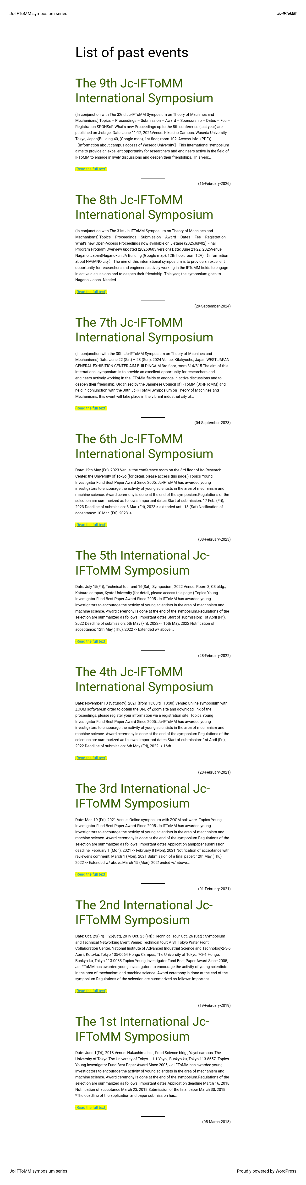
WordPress (286, 1171)
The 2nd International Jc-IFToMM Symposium (144, 912)
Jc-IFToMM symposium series (38, 13)
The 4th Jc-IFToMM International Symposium (144, 679)
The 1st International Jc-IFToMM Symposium (142, 1029)
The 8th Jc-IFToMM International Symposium (144, 207)
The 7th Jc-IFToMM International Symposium (144, 330)
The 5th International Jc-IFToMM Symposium (142, 562)
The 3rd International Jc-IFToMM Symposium (142, 796)
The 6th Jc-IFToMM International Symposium (144, 446)
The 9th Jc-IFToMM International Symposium (144, 90)
